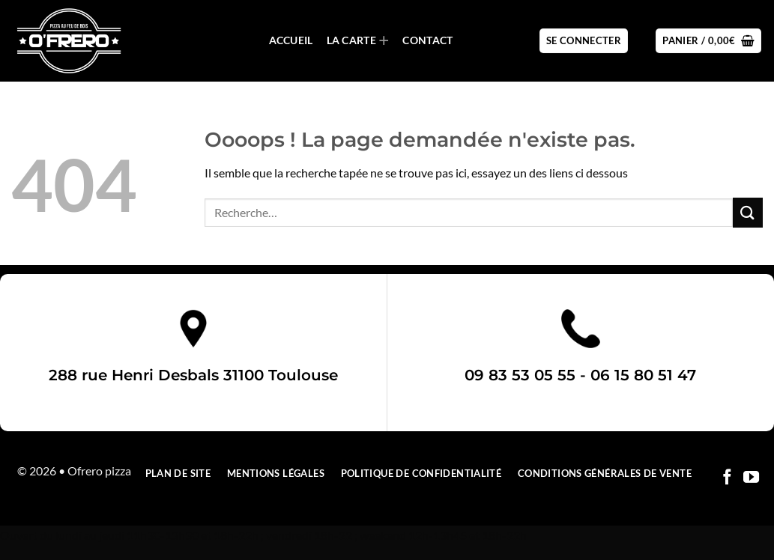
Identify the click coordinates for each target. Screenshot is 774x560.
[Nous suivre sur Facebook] (727, 478)
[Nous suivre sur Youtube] (751, 478)
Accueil (291, 40)
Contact (427, 40)
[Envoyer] (748, 212)
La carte (358, 41)
